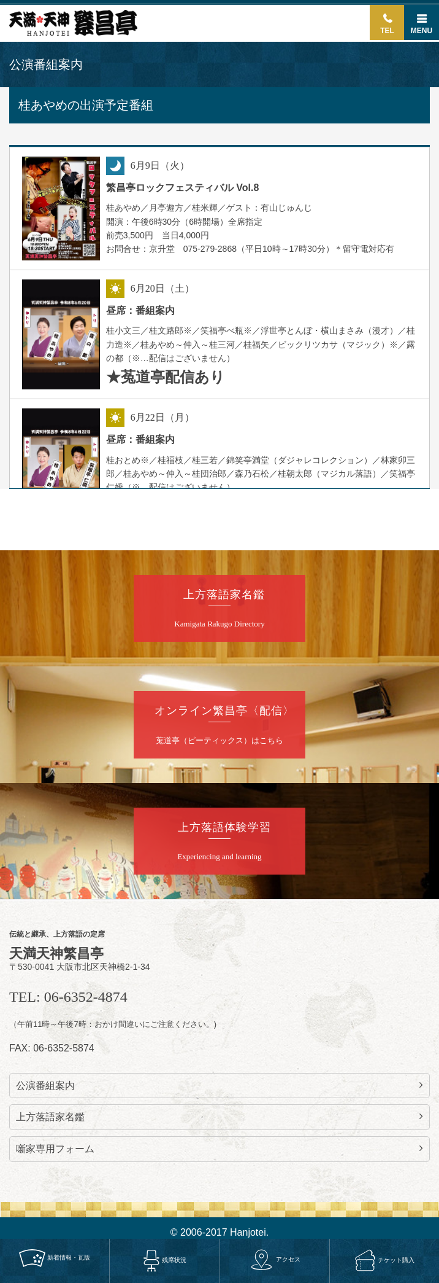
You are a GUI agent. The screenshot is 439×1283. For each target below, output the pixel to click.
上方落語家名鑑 (219, 1116)
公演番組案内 (219, 1085)
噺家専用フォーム (219, 1148)
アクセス (274, 1259)
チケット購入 (384, 1260)
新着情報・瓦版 (54, 1257)
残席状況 (164, 1260)
